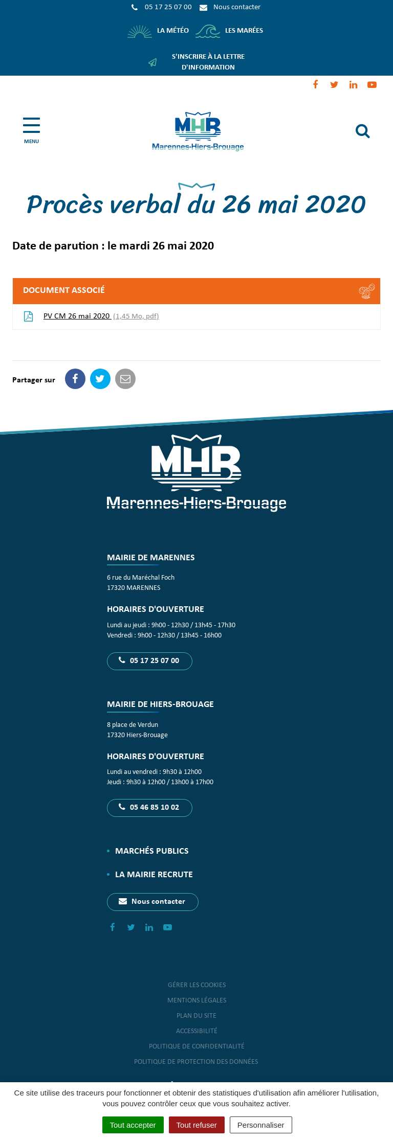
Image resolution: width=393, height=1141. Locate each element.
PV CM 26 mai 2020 (91, 317)
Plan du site (196, 1016)
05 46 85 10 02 (149, 807)
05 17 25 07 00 (149, 660)
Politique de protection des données (196, 1062)
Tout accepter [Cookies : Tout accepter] (133, 1125)
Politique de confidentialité (197, 1047)
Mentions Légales (196, 1001)
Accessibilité (196, 1031)
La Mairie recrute (154, 875)
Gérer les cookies (197, 985)
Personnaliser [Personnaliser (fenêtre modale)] (261, 1125)
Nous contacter (152, 901)
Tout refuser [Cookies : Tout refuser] (197, 1125)
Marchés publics (152, 851)
